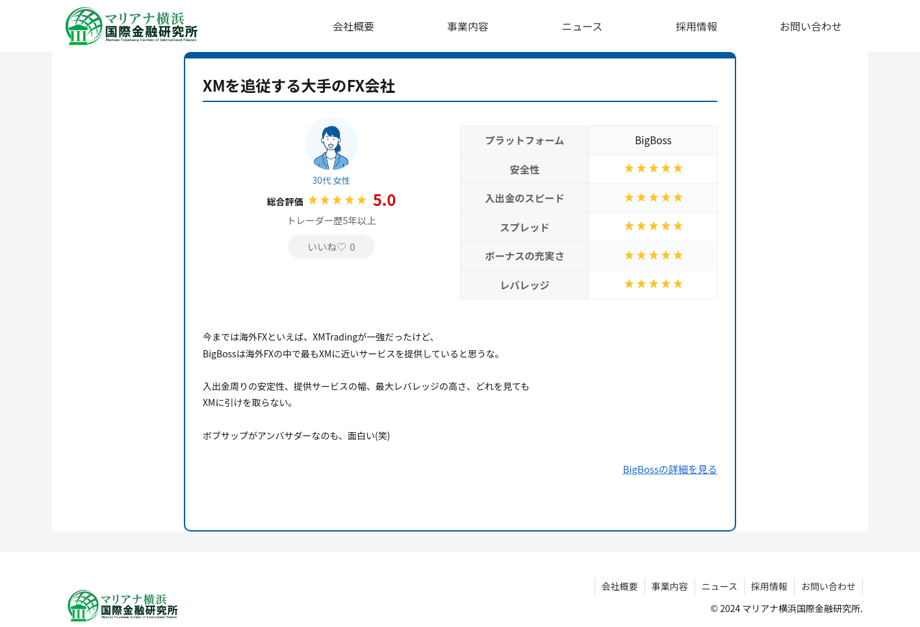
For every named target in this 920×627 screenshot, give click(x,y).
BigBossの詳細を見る (670, 469)
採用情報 (769, 586)
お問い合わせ (828, 586)
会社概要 (620, 586)
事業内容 (670, 586)
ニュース (719, 586)
